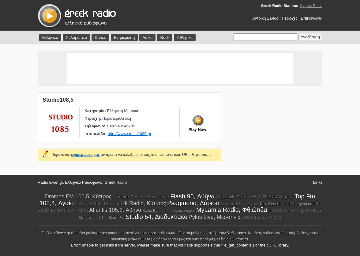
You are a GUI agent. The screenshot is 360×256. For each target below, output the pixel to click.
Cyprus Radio (311, 6)
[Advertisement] (180, 68)
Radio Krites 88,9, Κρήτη (63, 210)
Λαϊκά (147, 37)
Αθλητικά (185, 37)
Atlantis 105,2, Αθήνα (115, 210)
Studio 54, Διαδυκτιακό (156, 216)
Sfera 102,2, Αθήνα (261, 217)
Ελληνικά (50, 37)
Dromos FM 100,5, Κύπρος (78, 197)
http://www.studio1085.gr (129, 133)
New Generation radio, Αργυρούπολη (290, 204)
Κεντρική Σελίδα (264, 18)
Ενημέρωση (124, 37)
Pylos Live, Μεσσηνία (215, 217)
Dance (100, 37)
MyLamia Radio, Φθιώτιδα (231, 209)
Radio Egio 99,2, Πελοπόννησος (168, 211)
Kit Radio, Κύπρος (143, 203)
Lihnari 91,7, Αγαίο (240, 203)
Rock (164, 37)
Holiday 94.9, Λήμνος (290, 210)
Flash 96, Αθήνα (192, 196)
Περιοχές (290, 18)
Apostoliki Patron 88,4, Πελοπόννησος (255, 196)
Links (317, 182)
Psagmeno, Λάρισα (193, 203)
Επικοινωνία (311, 18)
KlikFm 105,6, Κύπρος (97, 203)
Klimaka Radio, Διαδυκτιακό (141, 196)
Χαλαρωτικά (76, 37)
